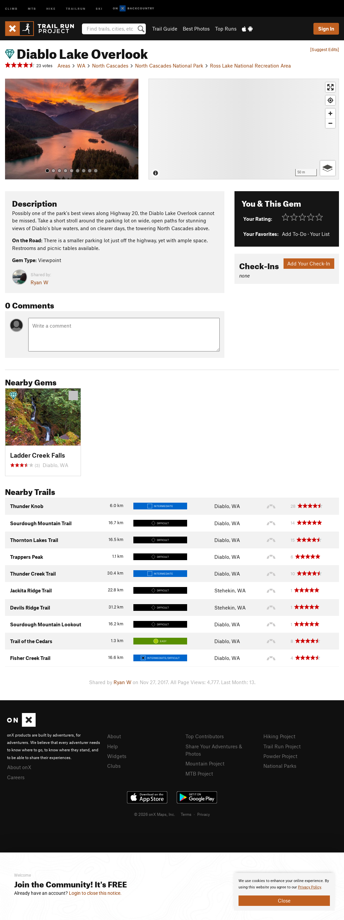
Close (284, 900)
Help (112, 746)
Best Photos (196, 29)
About (114, 736)
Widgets (116, 756)
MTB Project (199, 773)
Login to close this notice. (95, 893)
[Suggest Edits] (324, 49)
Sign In (326, 29)
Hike (51, 8)
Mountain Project (204, 763)
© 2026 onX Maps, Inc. (154, 814)
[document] (284, 892)
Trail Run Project (282, 746)
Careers (16, 777)
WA (81, 65)
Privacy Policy (309, 887)
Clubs (114, 766)
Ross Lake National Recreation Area (250, 65)
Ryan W (39, 282)
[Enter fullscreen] (330, 87)
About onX (19, 767)
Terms (186, 814)
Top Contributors (204, 736)
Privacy (203, 814)
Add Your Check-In (308, 263)
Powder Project (280, 756)
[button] (11, 129)
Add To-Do (294, 234)
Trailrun (76, 8)
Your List (320, 234)
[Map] (244, 129)
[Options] (327, 168)
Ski (99, 8)
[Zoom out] (330, 123)
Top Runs (225, 29)
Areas (63, 65)
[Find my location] (330, 100)
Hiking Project (279, 736)
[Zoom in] (330, 113)
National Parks (279, 766)
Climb (11, 8)
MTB (32, 8)
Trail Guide (164, 29)
